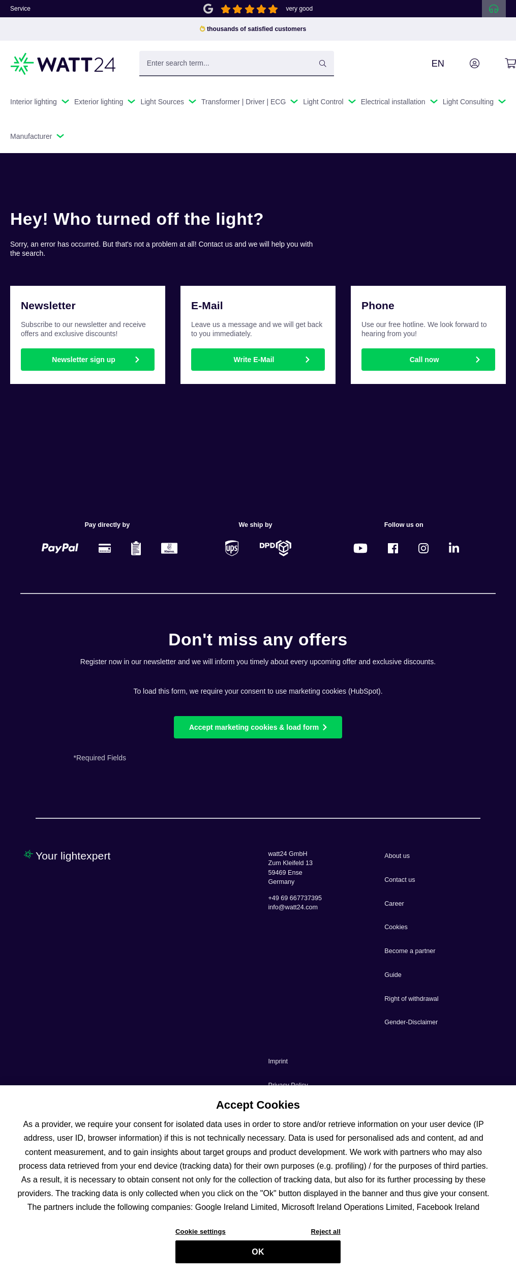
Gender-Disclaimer (411, 1022)
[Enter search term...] (236, 63)
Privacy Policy (288, 1085)
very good (299, 8)
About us (397, 855)
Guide (393, 974)
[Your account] (463, 63)
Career (394, 903)
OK (258, 1256)
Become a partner (409, 951)
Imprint (278, 1061)
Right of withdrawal (411, 998)
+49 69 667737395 (295, 898)
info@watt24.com (293, 907)
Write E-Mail (254, 359)
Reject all (326, 1235)
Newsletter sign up (83, 359)
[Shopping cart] (499, 63)
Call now (424, 359)
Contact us (399, 879)
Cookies (396, 927)
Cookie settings (200, 1235)
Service (20, 8)
